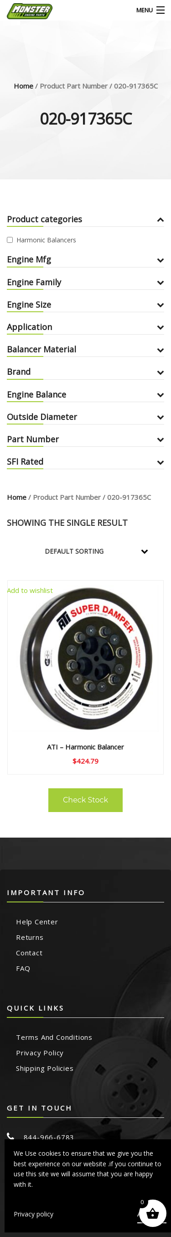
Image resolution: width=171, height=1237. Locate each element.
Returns (30, 937)
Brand (85, 371)
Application (85, 326)
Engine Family (85, 282)
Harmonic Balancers (46, 240)
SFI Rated (85, 461)
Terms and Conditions (54, 1037)
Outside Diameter (85, 416)
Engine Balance (85, 394)
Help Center (37, 921)
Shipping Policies (45, 1068)
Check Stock (85, 800)
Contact (29, 952)
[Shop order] (102, 551)
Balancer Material (85, 349)
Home (23, 85)
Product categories (85, 219)
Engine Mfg (85, 259)
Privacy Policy (40, 1052)
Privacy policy (33, 1214)
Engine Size (85, 304)
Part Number (85, 439)
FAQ (23, 968)
